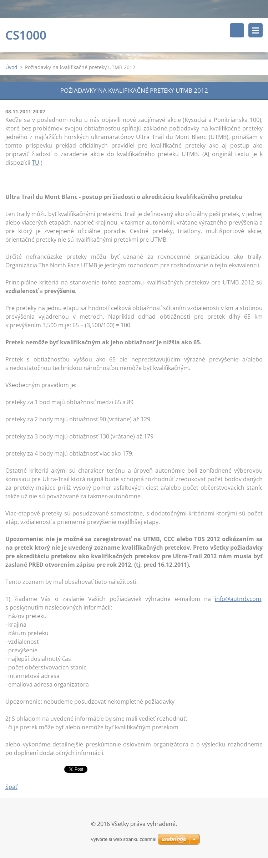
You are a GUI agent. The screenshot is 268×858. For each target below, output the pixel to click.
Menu (255, 30)
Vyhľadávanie (237, 30)
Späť (11, 787)
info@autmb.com (238, 599)
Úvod (11, 67)
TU (35, 162)
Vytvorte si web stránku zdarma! (123, 839)
